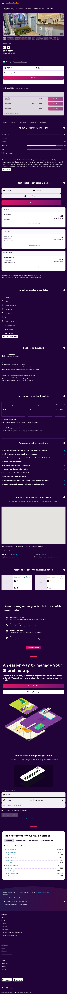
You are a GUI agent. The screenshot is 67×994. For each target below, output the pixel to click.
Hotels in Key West (10, 857)
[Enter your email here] (35, 805)
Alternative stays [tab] (21, 840)
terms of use (25, 818)
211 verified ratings (20, 62)
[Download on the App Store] (18, 980)
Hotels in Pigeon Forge (11, 873)
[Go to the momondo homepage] (12, 3)
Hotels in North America (17, 8)
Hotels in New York (10, 849)
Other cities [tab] (8, 840)
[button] (3, 3)
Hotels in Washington (47, 8)
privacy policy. (35, 818)
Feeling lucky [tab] (33, 840)
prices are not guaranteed (42, 892)
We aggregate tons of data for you (34, 901)
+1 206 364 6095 (8, 59)
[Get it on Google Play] (7, 980)
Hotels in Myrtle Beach (11, 865)
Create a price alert (28, 639)
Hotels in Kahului (9, 860)
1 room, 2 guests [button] (9, 73)
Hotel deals (6, 8)
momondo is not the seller (34, 898)
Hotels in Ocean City (10, 876)
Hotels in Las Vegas (10, 852)
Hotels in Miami (8, 868)
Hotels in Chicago (9, 870)
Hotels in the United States (32, 8)
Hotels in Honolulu (9, 855)
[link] (33, 647)
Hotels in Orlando (9, 863)
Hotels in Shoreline (7, 9)
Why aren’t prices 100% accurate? (34, 905)
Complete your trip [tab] (47, 840)
